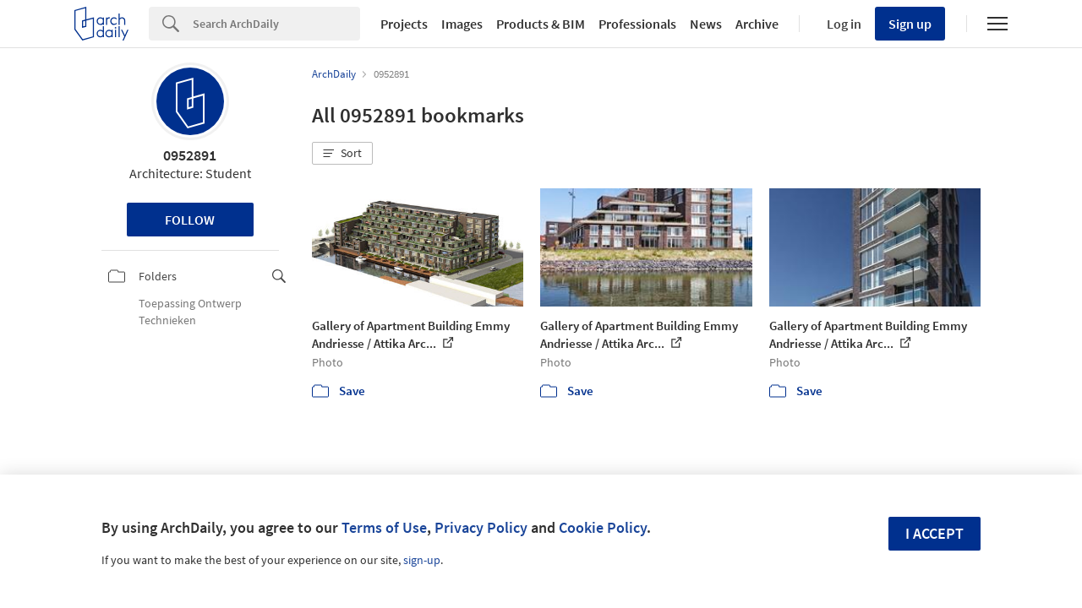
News (706, 23)
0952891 (189, 155)
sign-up (421, 559)
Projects (404, 23)
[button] (342, 154)
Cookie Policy (603, 527)
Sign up (910, 23)
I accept (934, 533)
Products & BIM (540, 23)
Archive (757, 23)
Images (462, 23)
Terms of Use (384, 527)
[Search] (276, 24)
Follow (190, 219)
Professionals (637, 23)
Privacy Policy (480, 527)
